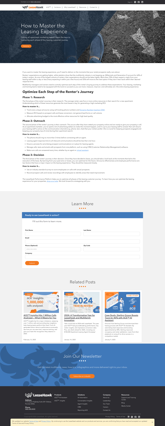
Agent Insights (82, 404)
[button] (49, 7)
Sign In (130, 2)
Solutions (57, 7)
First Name (29, 230)
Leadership (106, 401)
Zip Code (87, 245)
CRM (79, 407)
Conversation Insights (85, 401)
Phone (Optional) (31, 245)
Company (28, 253)
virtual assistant (82, 150)
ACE (48, 7)
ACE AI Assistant (60, 397)
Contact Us (93, 7)
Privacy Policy (110, 416)
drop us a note (52, 181)
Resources (82, 7)
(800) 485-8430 (35, 2)
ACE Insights (59, 401)
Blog (123, 403)
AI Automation (82, 397)
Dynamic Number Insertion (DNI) (92, 110)
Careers (105, 407)
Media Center (126, 406)
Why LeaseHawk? (70, 7)
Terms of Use (120, 416)
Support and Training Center (128, 399)
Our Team (106, 404)
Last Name (87, 230)
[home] (33, 8)
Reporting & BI (83, 410)
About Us (106, 397)
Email (27, 238)
